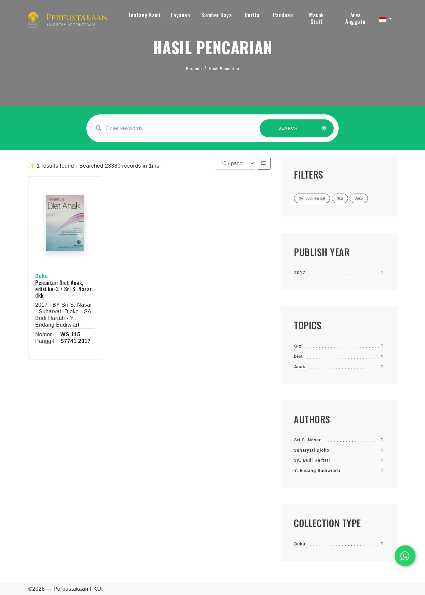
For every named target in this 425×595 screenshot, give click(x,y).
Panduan (283, 15)
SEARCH (288, 131)
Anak (299, 366)
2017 (299, 272)
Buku (299, 543)
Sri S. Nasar (307, 439)
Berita (252, 15)
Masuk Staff (316, 18)
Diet (298, 356)
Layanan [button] (180, 15)
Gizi (298, 346)
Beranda (194, 69)
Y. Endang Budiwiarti (317, 470)
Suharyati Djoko (311, 450)
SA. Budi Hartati (312, 460)
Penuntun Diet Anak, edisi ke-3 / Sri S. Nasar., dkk (65, 289)
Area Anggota (355, 18)
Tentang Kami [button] (144, 15)
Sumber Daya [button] (216, 15)
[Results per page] (235, 163)
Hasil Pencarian (224, 69)
